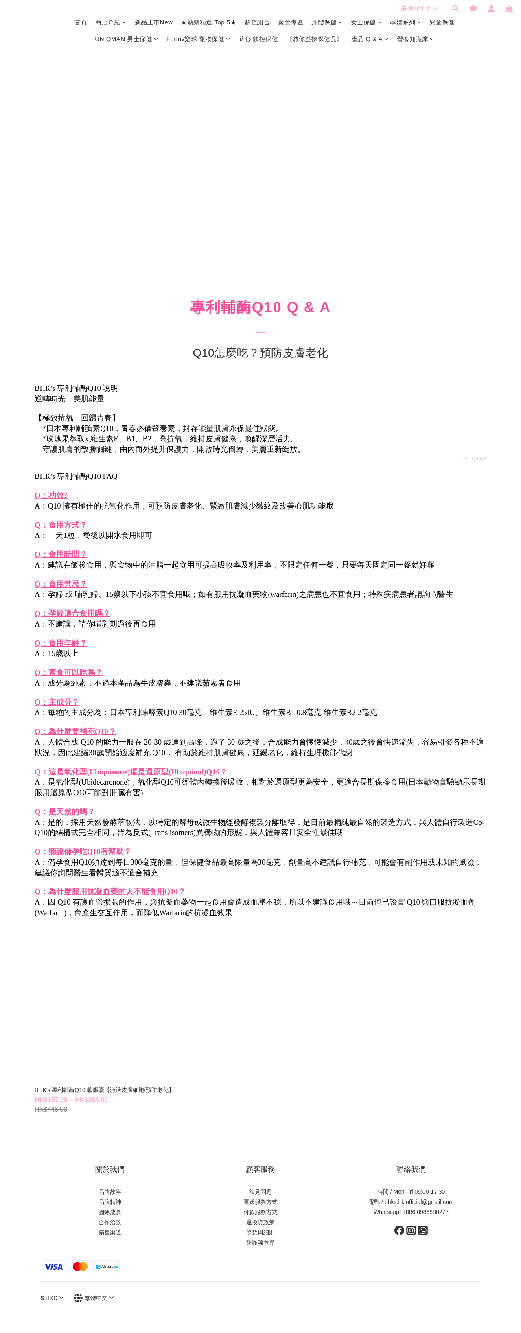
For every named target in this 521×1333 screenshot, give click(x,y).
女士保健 (366, 22)
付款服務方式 (260, 1212)
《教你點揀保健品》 (314, 38)
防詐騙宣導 (260, 1242)
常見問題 (260, 1191)
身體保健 (327, 22)
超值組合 (257, 22)
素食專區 (290, 22)
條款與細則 (260, 1232)
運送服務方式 (260, 1202)
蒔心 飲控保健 (258, 38)
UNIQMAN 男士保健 (126, 38)
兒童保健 (442, 22)
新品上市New (154, 22)
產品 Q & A (370, 38)
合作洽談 (110, 1222)
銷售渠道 (110, 1232)
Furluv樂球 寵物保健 (198, 38)
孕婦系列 (405, 22)
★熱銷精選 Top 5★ (208, 22)
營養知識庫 (415, 38)
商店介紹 (111, 22)
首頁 (80, 22)
